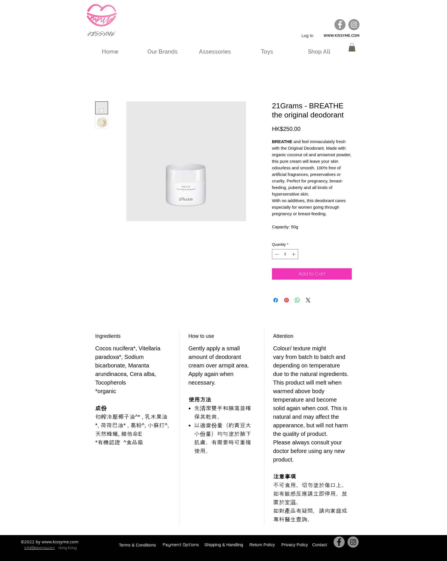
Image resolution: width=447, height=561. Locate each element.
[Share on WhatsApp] (297, 300)
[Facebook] (340, 24)
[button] (351, 47)
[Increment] (294, 254)
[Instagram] (353, 24)
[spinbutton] (285, 254)
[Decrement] (276, 254)
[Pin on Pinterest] (286, 300)
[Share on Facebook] (275, 300)
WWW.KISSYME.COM (341, 35)
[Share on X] (308, 300)
